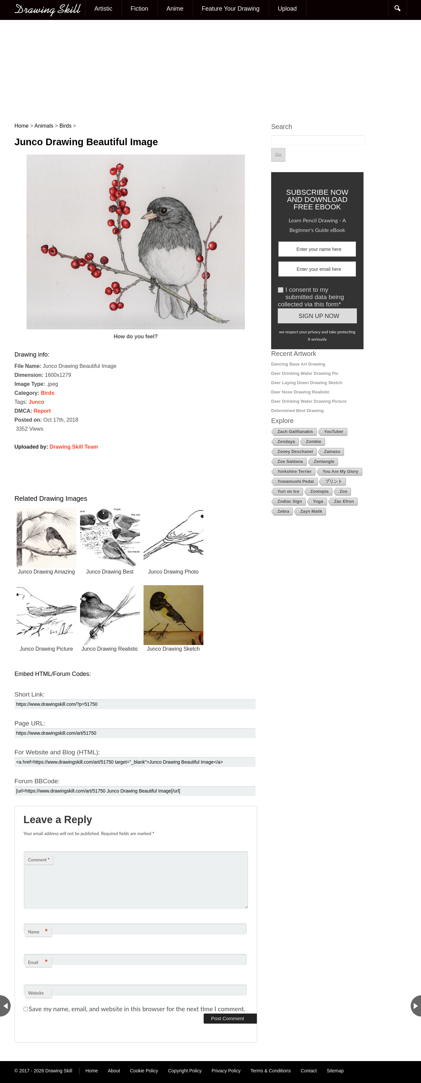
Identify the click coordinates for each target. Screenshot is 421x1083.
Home (91, 1070)
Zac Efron (344, 501)
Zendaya (286, 441)
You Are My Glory (341, 471)
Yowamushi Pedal (295, 481)
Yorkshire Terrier (294, 471)
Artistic (103, 8)
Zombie (313, 441)
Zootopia (319, 491)
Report (42, 411)
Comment (39, 859)
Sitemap (335, 1070)
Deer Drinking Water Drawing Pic (305, 373)
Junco (36, 402)
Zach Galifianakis (295, 431)
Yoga (318, 501)
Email (38, 962)
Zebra (283, 511)
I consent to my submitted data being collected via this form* (311, 297)
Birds (47, 393)
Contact (309, 1070)
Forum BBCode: (37, 781)
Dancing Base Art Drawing (298, 364)
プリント (333, 481)
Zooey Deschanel (295, 451)
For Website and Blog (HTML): (57, 752)
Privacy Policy (226, 1070)
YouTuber (334, 431)
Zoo (344, 491)
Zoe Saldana (290, 461)
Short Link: (30, 694)
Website (36, 993)
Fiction (139, 8)
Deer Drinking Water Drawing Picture (309, 401)
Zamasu (332, 451)
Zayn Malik (311, 511)
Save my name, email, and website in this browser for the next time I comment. (137, 1009)
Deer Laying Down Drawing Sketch (307, 382)
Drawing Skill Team (74, 447)
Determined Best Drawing (297, 410)
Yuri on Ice (288, 491)
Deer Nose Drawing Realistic (300, 391)
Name (38, 931)
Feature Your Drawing (231, 8)
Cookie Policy (144, 1070)
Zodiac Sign (289, 501)
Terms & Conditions (271, 1070)
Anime (174, 8)
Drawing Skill (58, 1070)
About (114, 1070)
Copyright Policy (185, 1070)
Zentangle (324, 461)
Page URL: (30, 723)
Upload (287, 8)
